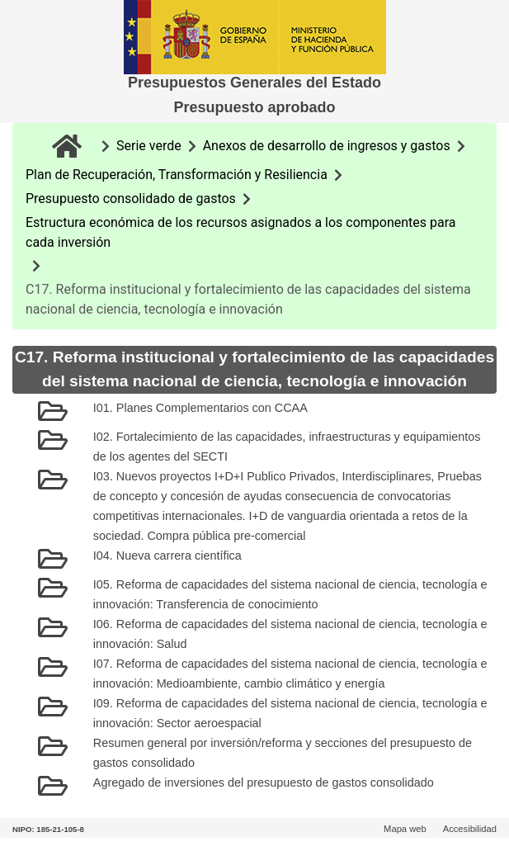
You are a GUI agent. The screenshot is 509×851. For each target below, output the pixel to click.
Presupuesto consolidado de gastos (131, 198)
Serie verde (148, 146)
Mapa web (405, 829)
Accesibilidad (470, 829)
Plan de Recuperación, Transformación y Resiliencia (177, 174)
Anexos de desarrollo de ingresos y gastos (326, 146)
